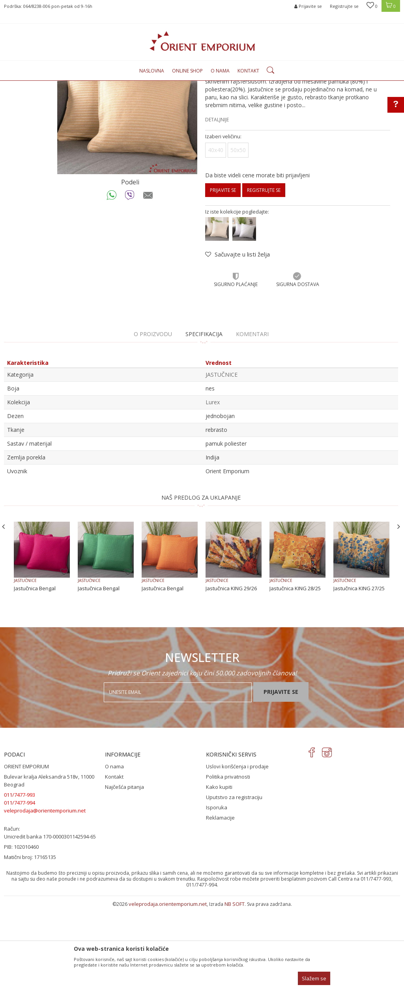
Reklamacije (220, 898)
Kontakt (114, 857)
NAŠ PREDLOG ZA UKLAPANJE (201, 578)
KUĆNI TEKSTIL (120, 85)
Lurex (213, 483)
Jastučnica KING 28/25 (295, 669)
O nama (114, 847)
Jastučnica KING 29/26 (231, 669)
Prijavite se (223, 271)
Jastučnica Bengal (35, 669)
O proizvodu (153, 414)
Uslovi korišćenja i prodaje (237, 847)
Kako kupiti (219, 867)
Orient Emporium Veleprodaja (37, 85)
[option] (127, 185)
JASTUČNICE (154, 85)
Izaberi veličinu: (223, 217)
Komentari (252, 414)
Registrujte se (344, 6)
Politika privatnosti (228, 857)
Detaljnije (217, 200)
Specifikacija (204, 414)
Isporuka (216, 888)
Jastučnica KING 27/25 (359, 669)
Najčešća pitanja (124, 867)
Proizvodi (87, 85)
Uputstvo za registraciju (234, 877)
